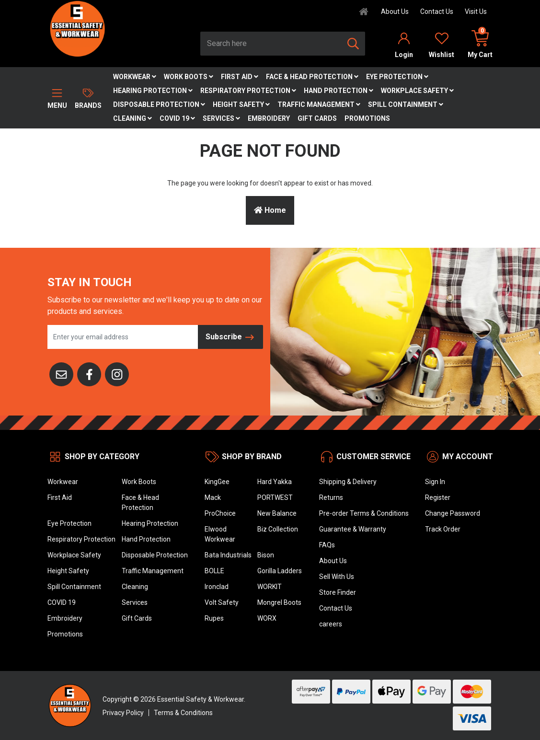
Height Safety (241, 104)
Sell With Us (336, 576)
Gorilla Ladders (279, 571)
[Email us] (61, 373)
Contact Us (436, 11)
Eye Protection (397, 77)
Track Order (442, 529)
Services (221, 118)
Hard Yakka (274, 482)
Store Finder (337, 592)
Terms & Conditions (183, 712)
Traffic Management (318, 104)
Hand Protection (338, 90)
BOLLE (214, 571)
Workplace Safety (417, 90)
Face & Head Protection (312, 77)
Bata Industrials (228, 555)
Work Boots (188, 77)
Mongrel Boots (279, 602)
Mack (213, 497)
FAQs (327, 545)
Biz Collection (277, 529)
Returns (331, 497)
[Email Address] (122, 337)
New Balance (277, 513)
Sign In (435, 482)
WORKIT (269, 586)
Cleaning (132, 118)
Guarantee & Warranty (352, 529)
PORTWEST (275, 497)
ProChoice (220, 513)
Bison (265, 555)
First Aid (239, 77)
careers (330, 624)
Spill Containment (405, 104)
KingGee (217, 482)
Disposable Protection (159, 104)
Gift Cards (317, 118)
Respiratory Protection (248, 90)
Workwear (134, 77)
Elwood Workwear (220, 534)
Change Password (452, 513)
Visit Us (476, 11)
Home (270, 210)
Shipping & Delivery (348, 482)
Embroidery (269, 118)
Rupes (214, 618)
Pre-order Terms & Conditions (364, 513)
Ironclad (217, 586)
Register (437, 497)
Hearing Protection (153, 90)
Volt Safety (222, 602)
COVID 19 (177, 118)
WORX (266, 618)
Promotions (367, 118)
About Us (395, 11)
